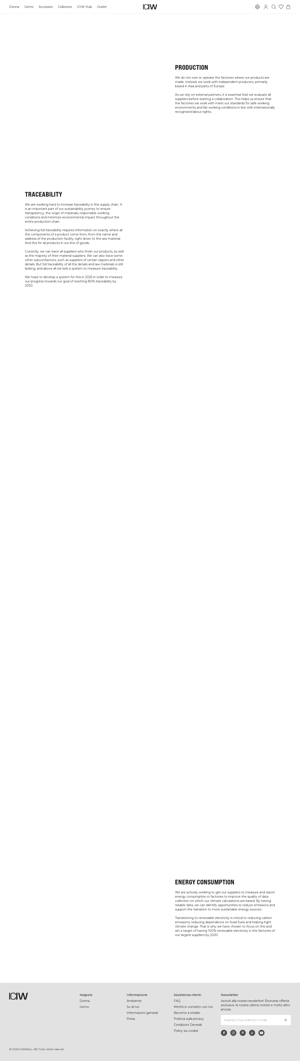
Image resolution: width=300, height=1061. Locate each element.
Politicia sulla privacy (189, 1019)
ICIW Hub (85, 7)
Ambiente (134, 1001)
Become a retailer (187, 1013)
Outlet (102, 7)
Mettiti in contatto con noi (193, 1007)
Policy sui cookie (186, 1031)
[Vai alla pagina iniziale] (150, 6)
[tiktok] (252, 1033)
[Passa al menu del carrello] (288, 6)
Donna (14, 7)
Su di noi (133, 1007)
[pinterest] (242, 1033)
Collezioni (65, 7)
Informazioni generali (143, 1013)
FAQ (177, 1001)
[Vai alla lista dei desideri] (281, 6)
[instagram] (233, 1033)
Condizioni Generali (188, 1025)
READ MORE (150, 439)
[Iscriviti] (285, 1020)
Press (131, 1019)
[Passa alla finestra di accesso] (266, 7)
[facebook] (224, 1033)
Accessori (46, 7)
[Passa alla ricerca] (273, 6)
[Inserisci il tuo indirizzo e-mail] (250, 1020)
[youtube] (261, 1033)
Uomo (29, 7)
